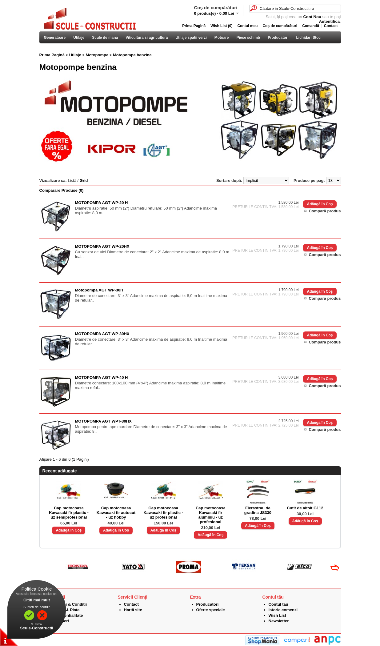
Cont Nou (312, 16)
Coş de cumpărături (279, 26)
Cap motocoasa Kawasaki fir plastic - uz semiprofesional (69, 513)
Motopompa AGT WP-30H (99, 290)
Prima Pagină (194, 26)
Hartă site (133, 610)
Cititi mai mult (36, 600)
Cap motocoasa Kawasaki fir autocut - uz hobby (116, 513)
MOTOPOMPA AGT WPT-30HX (103, 421)
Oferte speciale (210, 610)
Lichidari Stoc (308, 37)
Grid (84, 180)
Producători (207, 604)
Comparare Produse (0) (61, 190)
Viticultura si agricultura (147, 37)
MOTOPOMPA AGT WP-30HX (102, 333)
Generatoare (55, 37)
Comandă (310, 26)
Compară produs (325, 211)
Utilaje (78, 37)
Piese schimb (248, 37)
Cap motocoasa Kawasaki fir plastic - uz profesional (163, 513)
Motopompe (97, 55)
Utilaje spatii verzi (190, 37)
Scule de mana (105, 37)
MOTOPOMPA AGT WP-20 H (101, 202)
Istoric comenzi (283, 610)
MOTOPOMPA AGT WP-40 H (101, 377)
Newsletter (279, 621)
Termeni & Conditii (69, 604)
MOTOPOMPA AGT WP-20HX (102, 246)
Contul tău (278, 604)
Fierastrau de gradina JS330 (257, 510)
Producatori (278, 37)
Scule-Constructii (36, 628)
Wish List (277, 615)
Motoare (221, 37)
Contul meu (247, 26)
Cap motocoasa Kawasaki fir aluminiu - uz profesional (211, 515)
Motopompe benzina (132, 55)
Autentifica (329, 21)
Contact (331, 26)
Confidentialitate (67, 615)
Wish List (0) (221, 26)
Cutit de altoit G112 (305, 508)
